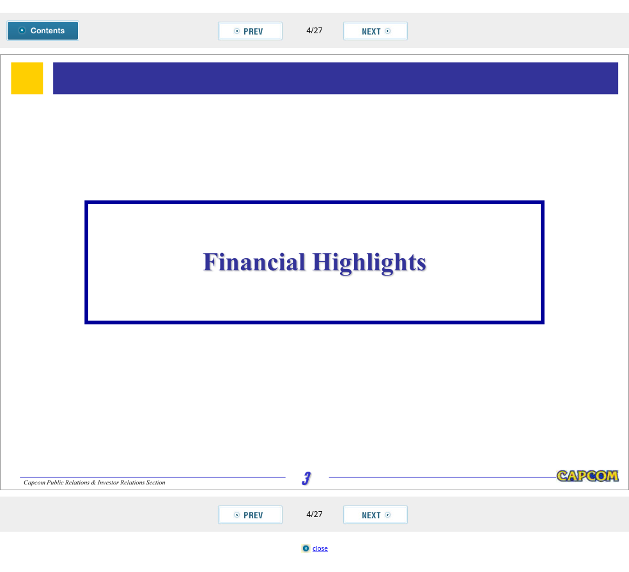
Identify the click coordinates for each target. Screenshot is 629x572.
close (320, 548)
